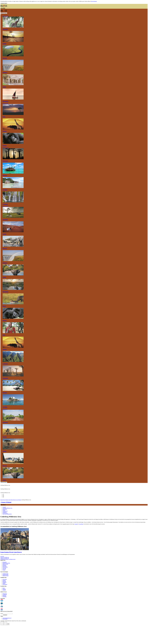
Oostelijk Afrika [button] (5, 103)
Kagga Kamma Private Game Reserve (11, 621)
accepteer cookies (4, 3)
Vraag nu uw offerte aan (4, 626)
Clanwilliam (5, 578)
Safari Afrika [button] (5, 409)
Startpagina (5, 631)
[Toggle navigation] (0, 14)
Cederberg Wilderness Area (7, 577)
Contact (4, 639)
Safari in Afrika (5, 633)
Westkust (19, 569)
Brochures (4, 634)
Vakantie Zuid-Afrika (9, 569)
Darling (4, 579)
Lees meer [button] (2, 625)
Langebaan (4, 581)
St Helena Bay (5, 582)
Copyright (4, 637)
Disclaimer (4, 635)
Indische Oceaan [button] (5, 147)
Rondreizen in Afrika (6, 632)
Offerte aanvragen (4, 13)
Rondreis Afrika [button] (5, 206)
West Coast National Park (7, 583)
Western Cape (15, 569)
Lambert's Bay (5, 580)
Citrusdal (4, 576)
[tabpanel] (74, 519)
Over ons (4, 638)
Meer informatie (94, 1)
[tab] (74, 574)
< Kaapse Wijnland (5, 571)
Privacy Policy (5, 636)
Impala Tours (2, 569)
